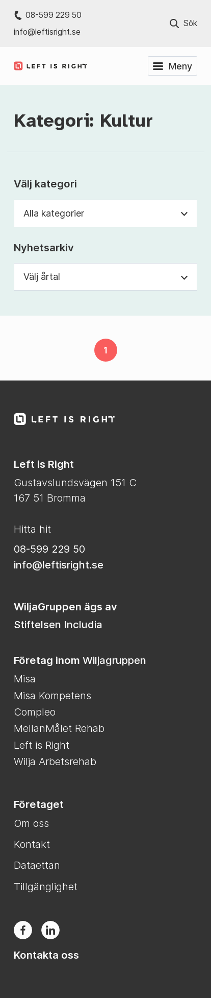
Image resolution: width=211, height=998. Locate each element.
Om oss (31, 823)
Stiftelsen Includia (58, 624)
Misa (25, 678)
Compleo (35, 711)
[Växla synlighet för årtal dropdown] (184, 276)
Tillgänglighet (45, 886)
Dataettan (37, 865)
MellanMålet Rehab (59, 728)
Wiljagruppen (114, 660)
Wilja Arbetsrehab (55, 761)
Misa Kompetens (52, 695)
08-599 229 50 (48, 15)
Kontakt (32, 844)
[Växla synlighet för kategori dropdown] (184, 213)
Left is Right (41, 745)
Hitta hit (32, 528)
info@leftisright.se (47, 32)
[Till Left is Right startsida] (50, 419)
